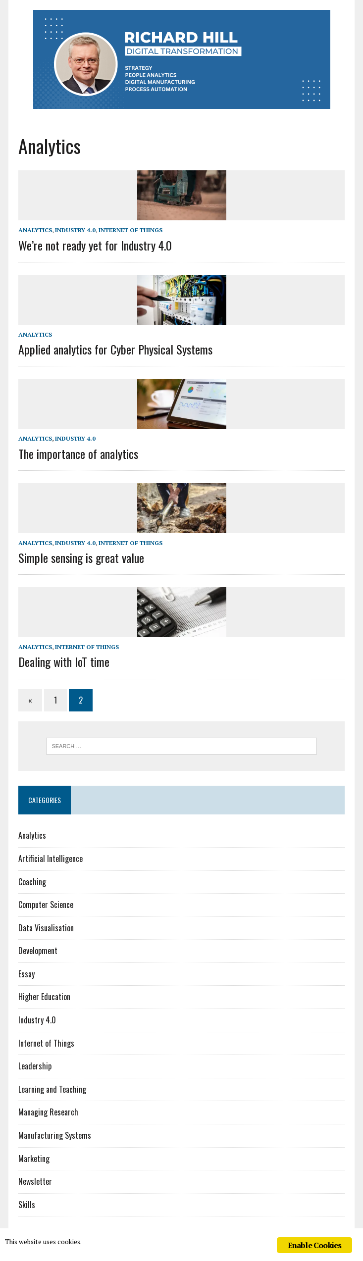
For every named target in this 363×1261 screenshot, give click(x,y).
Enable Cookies (315, 1245)
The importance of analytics (78, 453)
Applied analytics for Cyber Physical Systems (115, 349)
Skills (26, 1205)
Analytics (35, 230)
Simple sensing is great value (81, 557)
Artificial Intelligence (50, 858)
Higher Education (44, 997)
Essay (26, 974)
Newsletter (35, 1181)
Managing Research (48, 1112)
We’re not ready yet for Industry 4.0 (95, 245)
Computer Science (45, 904)
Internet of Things (130, 230)
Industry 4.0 (75, 230)
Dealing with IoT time (63, 661)
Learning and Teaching (52, 1089)
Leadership (35, 1066)
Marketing (34, 1158)
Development (37, 951)
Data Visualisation (46, 928)
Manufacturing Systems (54, 1135)
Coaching (32, 882)
